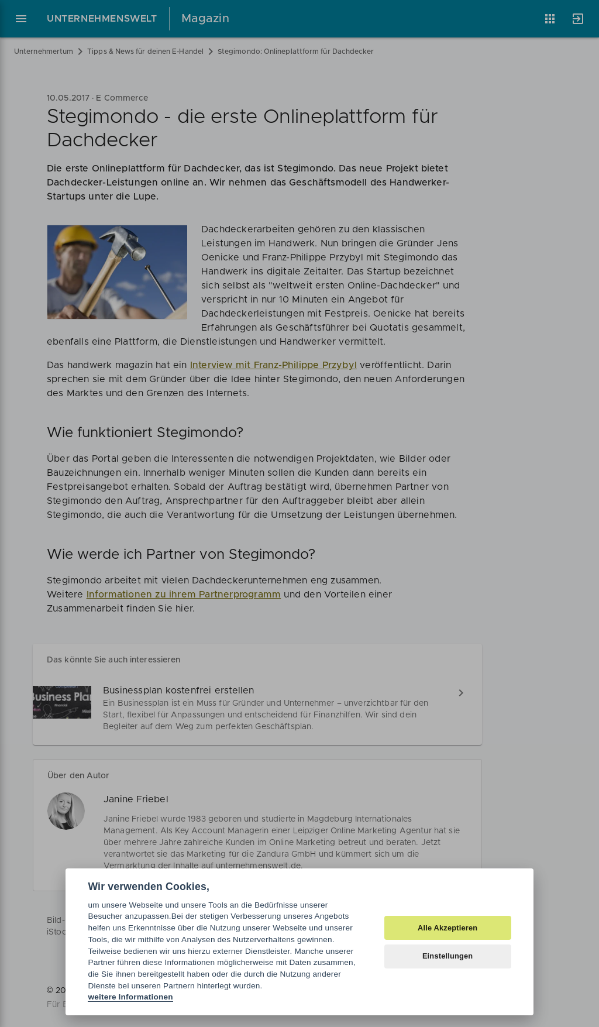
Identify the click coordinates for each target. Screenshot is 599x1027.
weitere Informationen (130, 996)
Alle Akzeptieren (447, 927)
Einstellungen (447, 956)
